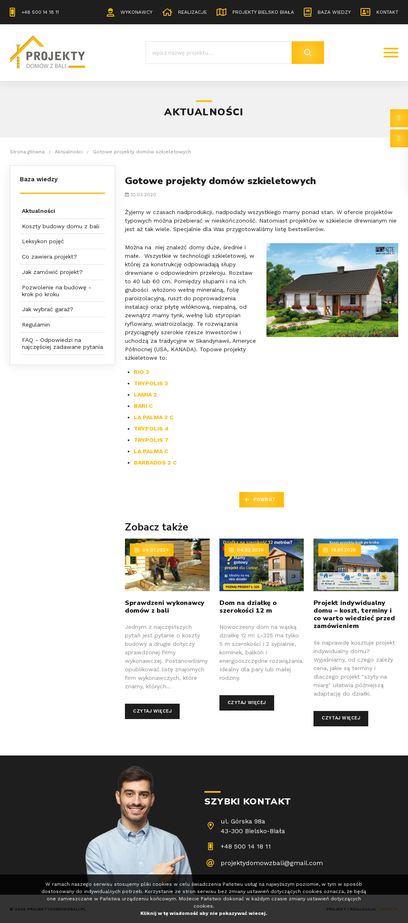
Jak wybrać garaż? (47, 309)
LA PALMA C (151, 451)
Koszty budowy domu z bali (60, 226)
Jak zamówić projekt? (52, 272)
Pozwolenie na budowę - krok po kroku (56, 290)
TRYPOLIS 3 (151, 383)
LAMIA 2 (145, 394)
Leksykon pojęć (43, 241)
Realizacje (192, 12)
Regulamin (36, 324)
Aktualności (38, 211)
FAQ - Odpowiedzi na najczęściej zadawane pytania (62, 343)
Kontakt (387, 12)
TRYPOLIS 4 (151, 428)
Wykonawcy (136, 12)
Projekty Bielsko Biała (263, 12)
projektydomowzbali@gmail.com (272, 863)
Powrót (264, 499)
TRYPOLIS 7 (151, 440)
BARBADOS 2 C (155, 462)
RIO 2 (141, 372)
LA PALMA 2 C (154, 417)
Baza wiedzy (334, 12)
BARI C (143, 406)
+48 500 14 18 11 (40, 12)
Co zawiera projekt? (49, 256)
